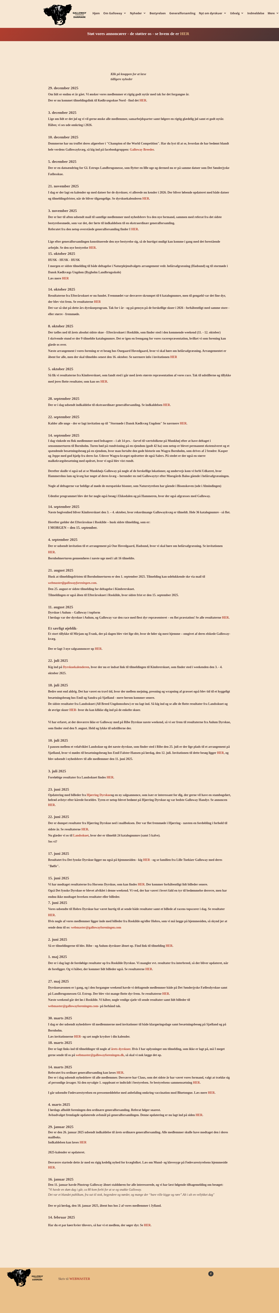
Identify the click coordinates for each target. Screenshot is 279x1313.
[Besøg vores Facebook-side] (211, 1273)
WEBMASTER (79, 1279)
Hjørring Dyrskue (99, 795)
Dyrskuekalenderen (76, 667)
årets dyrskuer (120, 1049)
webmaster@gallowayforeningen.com (72, 583)
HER (184, 33)
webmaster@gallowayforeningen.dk (100, 1055)
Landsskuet (81, 835)
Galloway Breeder (142, 149)
